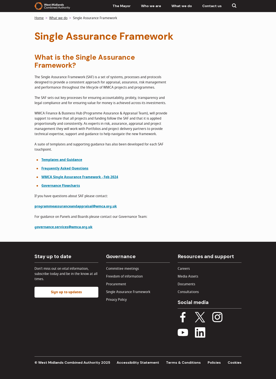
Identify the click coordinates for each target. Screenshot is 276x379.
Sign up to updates (66, 292)
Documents (186, 284)
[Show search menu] (234, 6)
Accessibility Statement (138, 362)
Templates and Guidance (61, 159)
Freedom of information (124, 276)
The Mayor (122, 6)
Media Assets (188, 276)
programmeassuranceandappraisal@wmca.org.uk (75, 206)
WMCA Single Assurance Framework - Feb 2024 (79, 177)
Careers (184, 268)
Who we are (151, 6)
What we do (181, 6)
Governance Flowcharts (60, 185)
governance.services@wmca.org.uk (63, 227)
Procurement (116, 284)
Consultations (188, 292)
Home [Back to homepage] (39, 18)
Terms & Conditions (183, 362)
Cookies (235, 362)
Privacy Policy (116, 299)
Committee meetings (122, 268)
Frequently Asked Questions (64, 168)
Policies (214, 362)
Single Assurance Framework (128, 292)
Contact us (212, 6)
